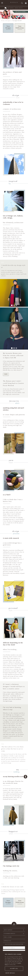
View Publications (20, 27)
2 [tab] (14, 305)
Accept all (14, 968)
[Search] (22, 3)
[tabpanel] (14, 293)
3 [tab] (16, 305)
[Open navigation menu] (2, 3)
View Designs (8, 27)
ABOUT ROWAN (8, 929)
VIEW (6, 374)
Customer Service (9, 933)
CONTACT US (7, 940)
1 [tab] (12, 305)
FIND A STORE (8, 937)
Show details (10, 973)
